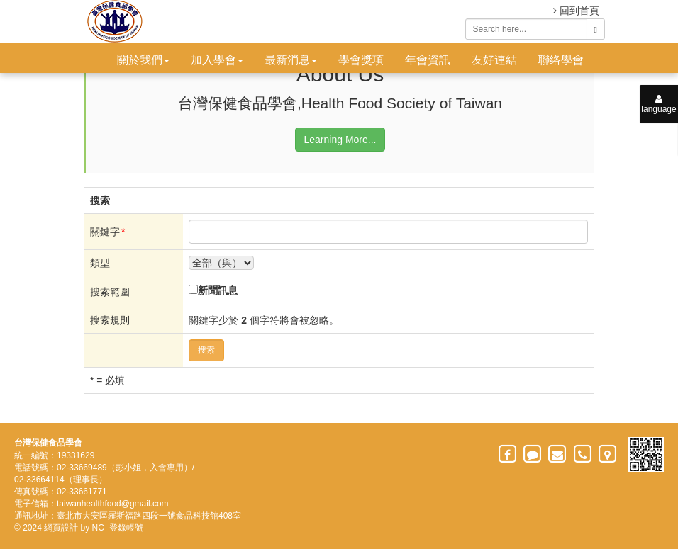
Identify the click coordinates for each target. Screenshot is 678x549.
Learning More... (340, 139)
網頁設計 (61, 528)
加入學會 (217, 60)
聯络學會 (561, 60)
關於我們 (143, 60)
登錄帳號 (126, 528)
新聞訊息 (218, 290)
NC (98, 528)
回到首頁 (576, 10)
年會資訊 (427, 60)
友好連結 (494, 60)
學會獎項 (361, 60)
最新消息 (291, 60)
